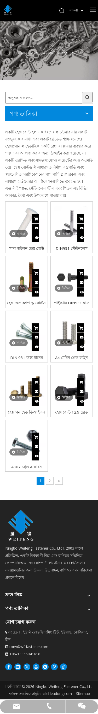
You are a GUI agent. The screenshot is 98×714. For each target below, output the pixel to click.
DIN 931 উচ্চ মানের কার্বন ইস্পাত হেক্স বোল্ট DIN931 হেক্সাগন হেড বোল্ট (26, 357)
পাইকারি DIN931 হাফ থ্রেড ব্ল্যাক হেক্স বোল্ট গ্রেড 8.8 (71, 302)
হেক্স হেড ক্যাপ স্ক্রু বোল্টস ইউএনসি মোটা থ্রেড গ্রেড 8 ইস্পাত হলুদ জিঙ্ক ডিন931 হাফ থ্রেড (26, 302)
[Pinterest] (54, 666)
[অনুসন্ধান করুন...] (43, 97)
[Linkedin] (17, 666)
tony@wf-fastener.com (28, 646)
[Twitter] (27, 666)
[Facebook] (8, 666)
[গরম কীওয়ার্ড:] (87, 97)
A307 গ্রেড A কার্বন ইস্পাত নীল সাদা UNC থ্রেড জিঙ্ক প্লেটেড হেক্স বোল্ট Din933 (26, 466)
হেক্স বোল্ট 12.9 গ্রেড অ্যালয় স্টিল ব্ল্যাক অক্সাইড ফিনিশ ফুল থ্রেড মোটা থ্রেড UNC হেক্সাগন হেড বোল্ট (71, 411)
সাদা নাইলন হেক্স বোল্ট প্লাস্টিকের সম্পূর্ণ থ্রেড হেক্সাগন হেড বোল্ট (26, 248)
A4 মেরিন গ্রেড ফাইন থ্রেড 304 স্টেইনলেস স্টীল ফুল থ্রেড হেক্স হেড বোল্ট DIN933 (71, 357)
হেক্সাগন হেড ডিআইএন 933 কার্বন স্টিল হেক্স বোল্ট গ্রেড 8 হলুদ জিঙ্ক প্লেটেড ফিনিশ (26, 411)
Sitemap (83, 693)
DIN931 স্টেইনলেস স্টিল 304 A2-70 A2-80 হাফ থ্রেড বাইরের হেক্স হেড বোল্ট (71, 248)
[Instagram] (45, 666)
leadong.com (61, 693)
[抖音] (63, 666)
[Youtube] (36, 666)
